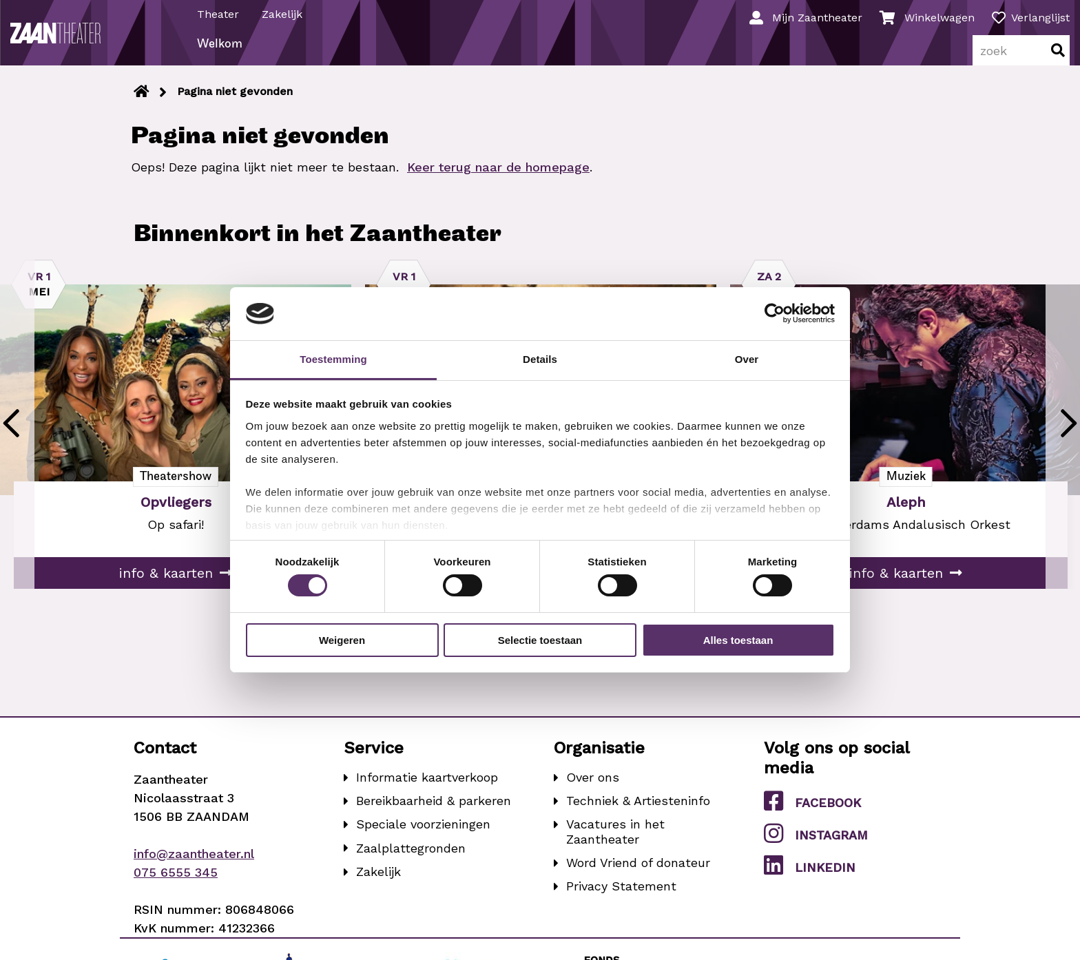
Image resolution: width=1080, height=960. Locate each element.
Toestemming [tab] (333, 359)
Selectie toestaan (540, 640)
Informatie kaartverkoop (427, 790)
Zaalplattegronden (411, 860)
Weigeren (342, 640)
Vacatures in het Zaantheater (615, 844)
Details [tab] (540, 359)
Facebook (812, 813)
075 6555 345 (176, 885)
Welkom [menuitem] (223, 57)
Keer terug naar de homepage (498, 180)
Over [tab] (747, 359)
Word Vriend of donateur (638, 875)
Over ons (592, 790)
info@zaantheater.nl (194, 866)
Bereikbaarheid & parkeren (433, 813)
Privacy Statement (621, 899)
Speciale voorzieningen (423, 837)
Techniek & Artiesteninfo (638, 813)
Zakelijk (285, 12)
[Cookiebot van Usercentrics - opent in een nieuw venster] (774, 313)
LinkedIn (809, 878)
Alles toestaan (738, 640)
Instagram (816, 846)
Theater (221, 12)
